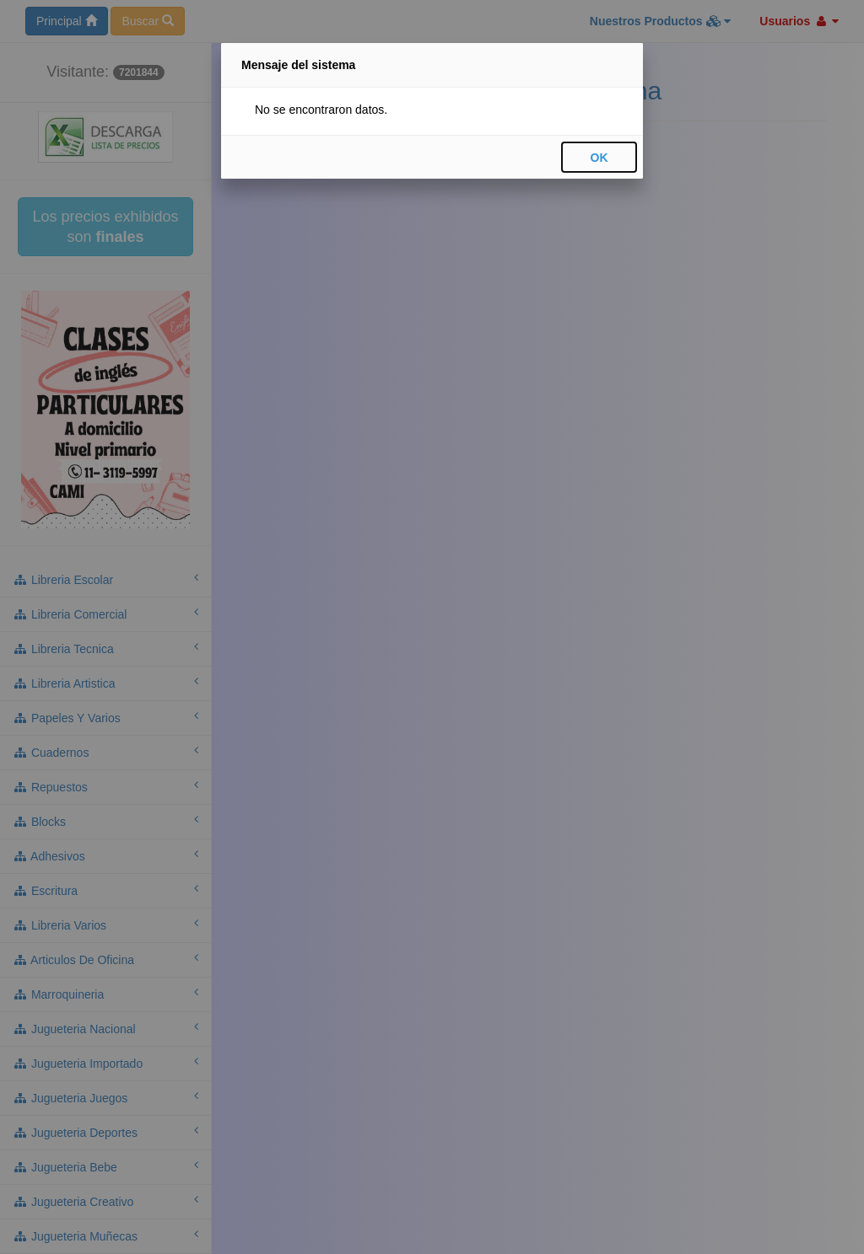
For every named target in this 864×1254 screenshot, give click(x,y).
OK (599, 157)
